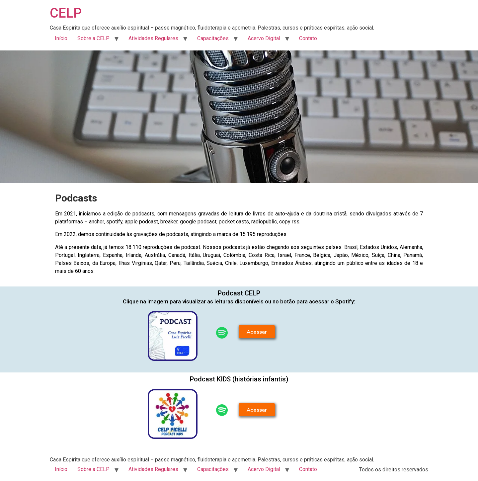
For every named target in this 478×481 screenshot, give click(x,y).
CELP (66, 13)
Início (61, 38)
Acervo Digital (264, 38)
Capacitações (213, 38)
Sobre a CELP (93, 38)
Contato (308, 38)
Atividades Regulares (153, 38)
